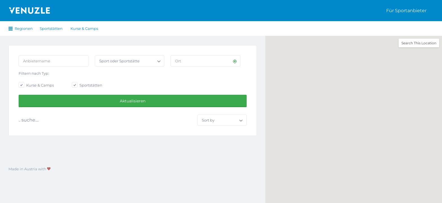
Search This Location (418, 43)
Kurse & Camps (84, 28)
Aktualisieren (132, 100)
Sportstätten (51, 28)
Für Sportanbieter (406, 10)
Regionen (24, 28)
